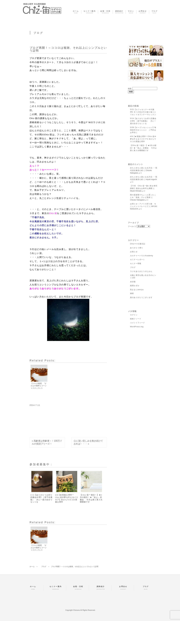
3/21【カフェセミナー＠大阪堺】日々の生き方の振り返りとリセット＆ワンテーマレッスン (143, 112)
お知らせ (134, 252)
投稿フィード (135, 319)
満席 (132, 293)
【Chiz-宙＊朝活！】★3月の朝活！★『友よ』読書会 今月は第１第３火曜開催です (91, 498)
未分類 (133, 282)
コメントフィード (137, 323)
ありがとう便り (136, 248)
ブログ (133, 267)
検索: (130, 89)
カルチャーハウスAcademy (141, 256)
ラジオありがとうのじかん (141, 271)
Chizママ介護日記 (137, 244)
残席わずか (134, 286)
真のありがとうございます (141, 297)
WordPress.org (136, 327)
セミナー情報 (135, 263)
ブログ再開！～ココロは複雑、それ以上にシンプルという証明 (68, 49)
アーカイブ (132, 226)
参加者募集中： (41, 464)
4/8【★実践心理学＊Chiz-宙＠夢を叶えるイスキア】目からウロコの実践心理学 (66, 498)
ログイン (134, 315)
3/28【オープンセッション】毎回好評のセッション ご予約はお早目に (143, 129)
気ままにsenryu (137, 290)
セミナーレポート (137, 260)
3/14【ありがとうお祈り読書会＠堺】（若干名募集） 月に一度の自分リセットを (41, 498)
